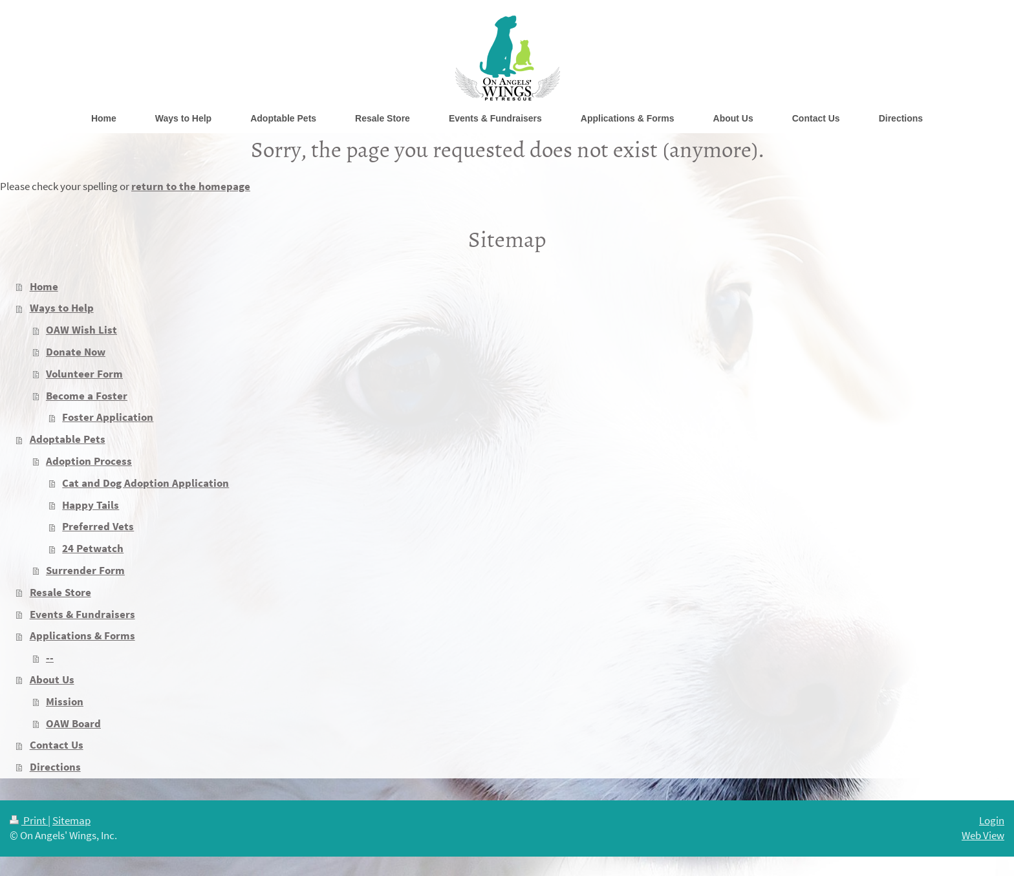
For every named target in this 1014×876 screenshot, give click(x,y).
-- (50, 657)
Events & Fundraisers (82, 614)
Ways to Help (62, 308)
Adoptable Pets (67, 439)
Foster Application (107, 417)
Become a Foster (86, 396)
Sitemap (71, 820)
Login (991, 820)
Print (29, 820)
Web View (983, 835)
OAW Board (73, 723)
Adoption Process (89, 461)
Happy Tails (90, 505)
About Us (52, 679)
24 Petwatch (93, 548)
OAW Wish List (81, 330)
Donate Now (75, 352)
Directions (55, 767)
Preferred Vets (98, 526)
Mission (64, 701)
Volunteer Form (84, 374)
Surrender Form (85, 570)
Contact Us (56, 745)
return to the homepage (190, 186)
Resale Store (60, 592)
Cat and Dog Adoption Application (145, 483)
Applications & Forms (82, 635)
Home (44, 286)
